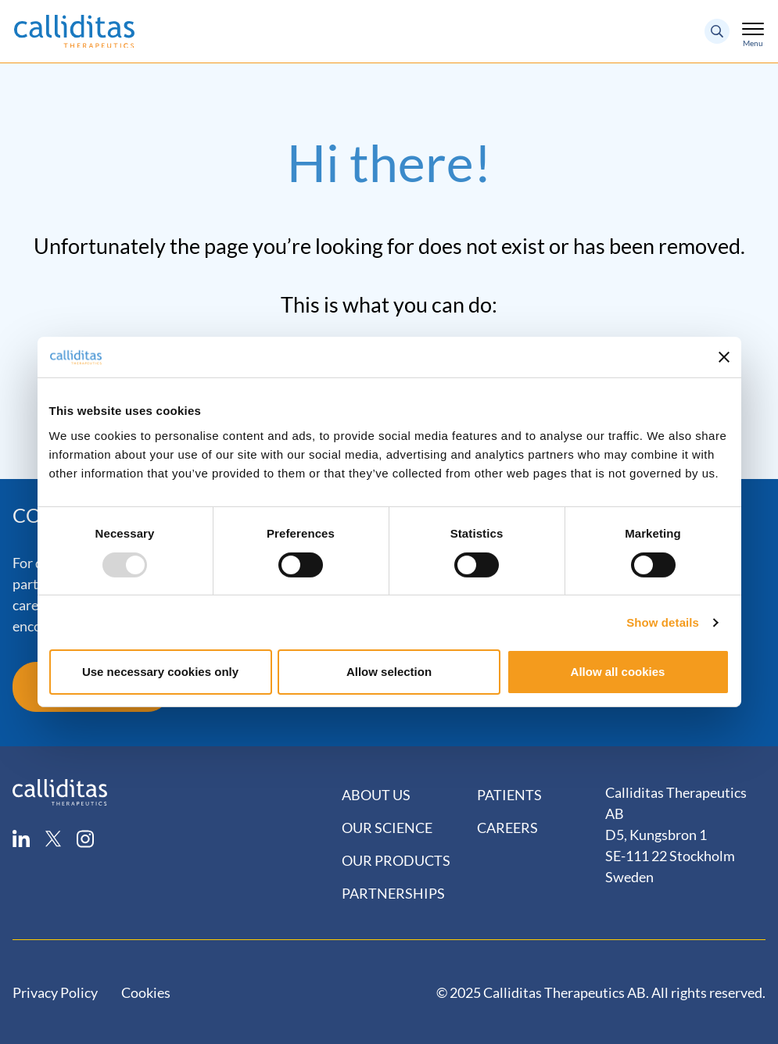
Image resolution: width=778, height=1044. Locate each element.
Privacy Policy (55, 992)
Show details (662, 622)
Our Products (396, 860)
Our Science (387, 827)
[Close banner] (724, 357)
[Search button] (717, 31)
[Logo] (74, 31)
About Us (376, 794)
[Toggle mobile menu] (753, 28)
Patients (509, 794)
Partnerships (393, 893)
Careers (507, 827)
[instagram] (93, 838)
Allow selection (389, 671)
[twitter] (61, 838)
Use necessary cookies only (160, 671)
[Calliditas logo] (60, 790)
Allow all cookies (618, 671)
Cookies (145, 992)
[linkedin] (29, 838)
